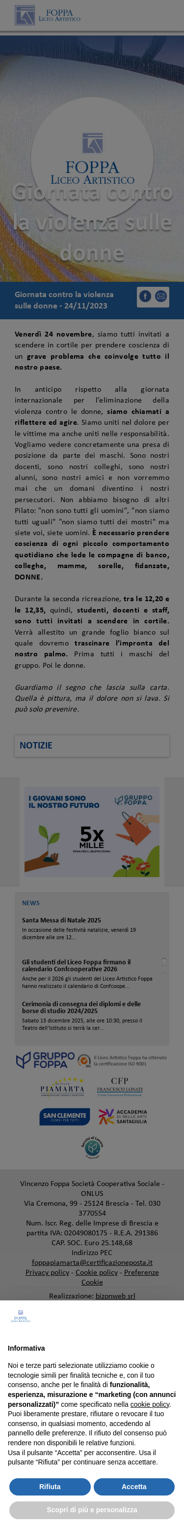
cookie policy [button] (150, 1404)
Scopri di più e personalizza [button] (92, 1510)
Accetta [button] (134, 1487)
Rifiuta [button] (50, 1487)
